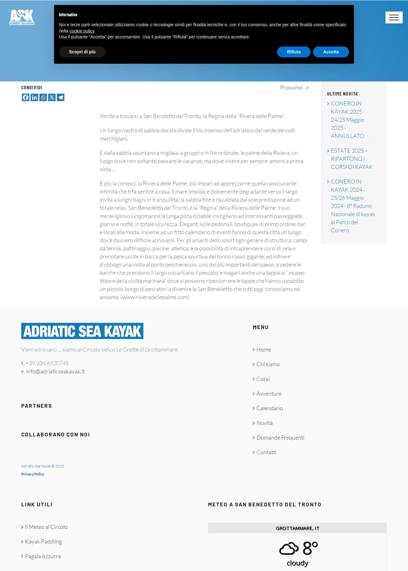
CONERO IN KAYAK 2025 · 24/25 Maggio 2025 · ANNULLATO (348, 119)
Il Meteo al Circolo (46, 526)
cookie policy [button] (81, 30)
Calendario (269, 408)
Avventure (268, 393)
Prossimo (291, 87)
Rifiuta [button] (294, 51)
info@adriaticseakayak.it (55, 371)
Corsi (263, 378)
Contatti (266, 452)
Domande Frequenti (280, 437)
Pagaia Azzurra (43, 556)
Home (263, 349)
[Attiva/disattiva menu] (394, 17)
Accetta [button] (331, 51)
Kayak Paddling (43, 541)
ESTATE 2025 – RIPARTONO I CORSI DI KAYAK (352, 158)
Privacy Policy (32, 474)
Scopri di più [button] (82, 51)
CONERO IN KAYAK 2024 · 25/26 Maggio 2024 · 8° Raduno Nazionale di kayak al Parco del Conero (353, 206)
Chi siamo (268, 364)
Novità (264, 422)
